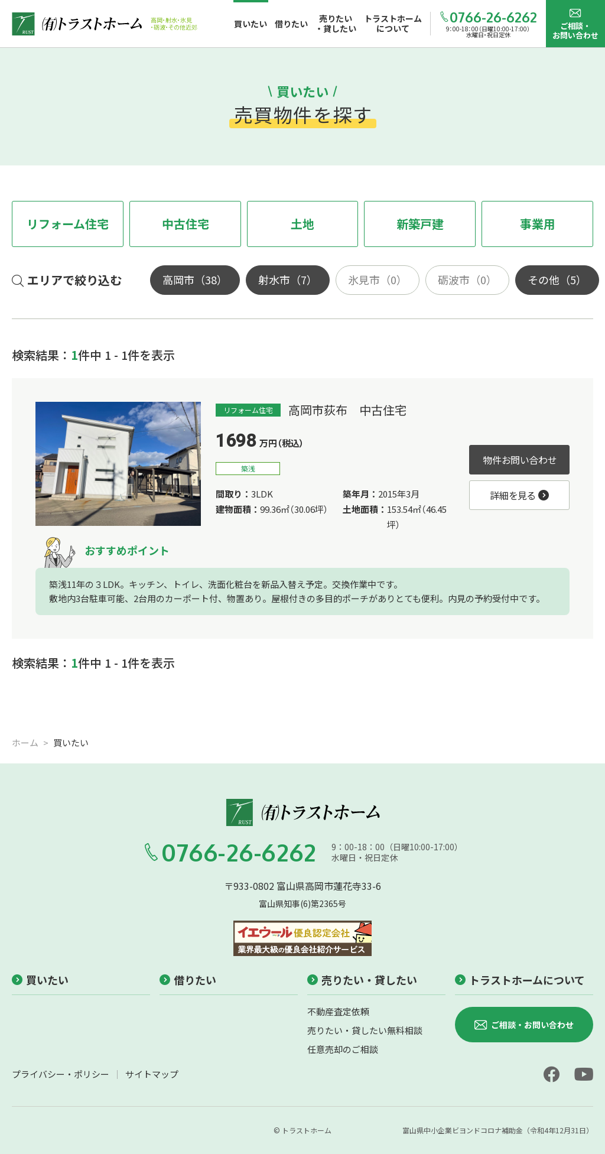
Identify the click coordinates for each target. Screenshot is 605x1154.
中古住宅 (185, 223)
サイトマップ (151, 1074)
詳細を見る (519, 495)
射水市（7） (287, 279)
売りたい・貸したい (362, 979)
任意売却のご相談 (342, 1049)
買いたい (40, 979)
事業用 (537, 223)
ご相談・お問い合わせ (575, 24)
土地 (302, 223)
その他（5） (557, 279)
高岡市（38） (194, 279)
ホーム (25, 742)
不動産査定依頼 (338, 1011)
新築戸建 (420, 223)
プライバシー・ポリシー (60, 1074)
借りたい (188, 979)
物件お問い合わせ (520, 460)
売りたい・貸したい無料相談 (364, 1030)
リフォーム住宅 (68, 223)
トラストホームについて (520, 979)
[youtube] (583, 1074)
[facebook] (551, 1074)
